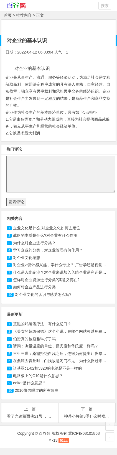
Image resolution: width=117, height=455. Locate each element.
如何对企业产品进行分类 (34, 287)
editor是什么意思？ (29, 383)
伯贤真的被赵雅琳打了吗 (34, 339)
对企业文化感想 (26, 257)
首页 (8, 15)
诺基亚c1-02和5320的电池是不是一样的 (47, 368)
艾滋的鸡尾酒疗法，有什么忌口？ (42, 324)
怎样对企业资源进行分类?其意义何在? (46, 280)
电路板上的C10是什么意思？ (38, 375)
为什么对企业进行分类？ (34, 243)
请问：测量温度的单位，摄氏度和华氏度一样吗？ (55, 346)
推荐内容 (24, 15)
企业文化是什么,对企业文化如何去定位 (46, 228)
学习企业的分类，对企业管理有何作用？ (48, 250)
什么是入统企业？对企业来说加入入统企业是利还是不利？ (63, 272)
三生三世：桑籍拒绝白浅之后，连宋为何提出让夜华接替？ (63, 353)
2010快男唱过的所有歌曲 (36, 390)
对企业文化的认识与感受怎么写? (43, 294)
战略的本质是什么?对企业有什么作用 (45, 235)
